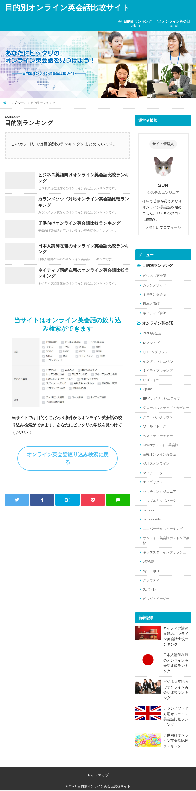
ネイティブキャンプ (158, 370)
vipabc (148, 389)
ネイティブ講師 (154, 313)
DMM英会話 (152, 333)
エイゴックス (153, 482)
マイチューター (154, 473)
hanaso (148, 510)
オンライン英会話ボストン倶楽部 (166, 540)
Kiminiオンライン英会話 (160, 445)
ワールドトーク (154, 426)
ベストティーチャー (158, 436)
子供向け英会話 (154, 294)
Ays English (151, 571)
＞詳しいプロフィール (163, 227)
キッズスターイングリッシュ (164, 552)
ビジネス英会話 (154, 276)
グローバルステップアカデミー (166, 408)
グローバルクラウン (158, 417)
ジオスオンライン (156, 463)
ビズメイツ (151, 380)
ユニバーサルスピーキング (163, 529)
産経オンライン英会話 (159, 454)
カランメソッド (154, 285)
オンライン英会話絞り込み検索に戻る (67, 458)
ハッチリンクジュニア (159, 491)
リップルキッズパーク (159, 501)
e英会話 (149, 562)
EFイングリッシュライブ (161, 398)
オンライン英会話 (174, 23)
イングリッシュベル (158, 361)
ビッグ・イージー (156, 599)
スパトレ (149, 589)
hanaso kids (152, 519)
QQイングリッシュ (157, 352)
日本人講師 (151, 304)
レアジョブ (151, 343)
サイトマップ (98, 775)
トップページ (17, 103)
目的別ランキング (135, 23)
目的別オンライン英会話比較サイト (67, 7)
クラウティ (151, 580)
